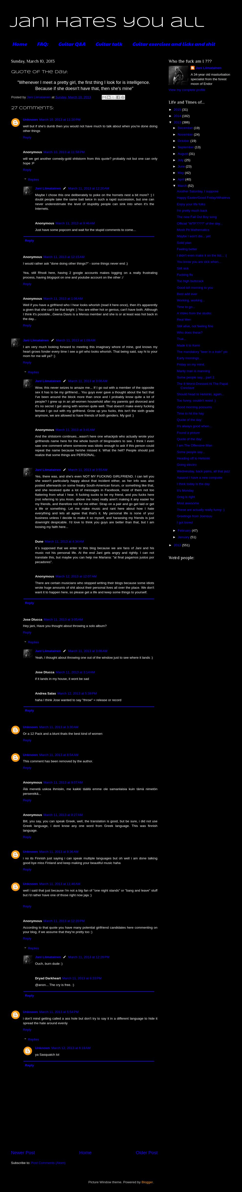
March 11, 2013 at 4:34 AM (64, 541)
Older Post (147, 1152)
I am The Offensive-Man (194, 445)
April (181, 179)
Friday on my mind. (191, 364)
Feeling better (187, 249)
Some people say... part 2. (196, 377)
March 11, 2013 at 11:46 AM (59, 884)
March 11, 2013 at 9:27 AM (63, 815)
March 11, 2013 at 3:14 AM (75, 672)
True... (182, 339)
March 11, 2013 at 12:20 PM (64, 921)
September (186, 147)
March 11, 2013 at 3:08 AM (87, 651)
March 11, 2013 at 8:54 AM (58, 755)
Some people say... (191, 452)
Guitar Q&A (71, 43)
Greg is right (186, 497)
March (183, 186)
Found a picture (188, 433)
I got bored (185, 522)
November (186, 134)
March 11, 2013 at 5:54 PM (59, 1012)
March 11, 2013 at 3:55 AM (87, 470)
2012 (178, 545)
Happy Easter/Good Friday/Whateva (203, 197)
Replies (33, 179)
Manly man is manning (193, 371)
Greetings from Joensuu (194, 516)
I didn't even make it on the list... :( (202, 255)
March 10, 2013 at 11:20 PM (59, 119)
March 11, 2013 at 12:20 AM (88, 188)
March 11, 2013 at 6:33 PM (82, 978)
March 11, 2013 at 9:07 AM (63, 782)
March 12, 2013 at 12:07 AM (76, 576)
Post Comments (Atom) (48, 1163)
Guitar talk (108, 43)
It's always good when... (194, 426)
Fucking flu (185, 275)
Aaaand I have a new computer (200, 477)
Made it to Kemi (188, 345)
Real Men (184, 319)
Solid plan (184, 243)
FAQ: (42, 43)
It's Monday (185, 490)
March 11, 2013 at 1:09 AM (75, 340)
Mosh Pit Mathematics (193, 230)
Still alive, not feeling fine (195, 326)
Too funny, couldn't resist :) (196, 400)
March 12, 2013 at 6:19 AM (70, 1048)
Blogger (147, 1182)
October (184, 141)
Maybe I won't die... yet (194, 236)
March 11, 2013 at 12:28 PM (88, 957)
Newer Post (23, 1152)
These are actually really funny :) (201, 510)
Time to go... (186, 307)
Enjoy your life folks (191, 204)
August (183, 154)
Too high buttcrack (190, 281)
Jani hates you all (107, 23)
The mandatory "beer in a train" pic (202, 352)
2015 (178, 109)
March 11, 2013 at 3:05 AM (63, 619)
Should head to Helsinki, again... (200, 394)
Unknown (30, 119)
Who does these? (190, 332)
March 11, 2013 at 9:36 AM (58, 852)
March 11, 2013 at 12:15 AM (64, 257)
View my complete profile (187, 90)
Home (19, 43)
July (181, 160)
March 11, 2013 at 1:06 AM (63, 298)
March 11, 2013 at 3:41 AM (75, 430)
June (182, 166)
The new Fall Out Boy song (197, 217)
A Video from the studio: (194, 313)
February (185, 530)
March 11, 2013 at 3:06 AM (87, 381)
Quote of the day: (189, 420)
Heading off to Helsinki (193, 458)
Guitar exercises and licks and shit (173, 43)
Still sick (183, 268)
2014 (178, 116)
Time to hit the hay (190, 413)
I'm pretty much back (192, 210)
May (181, 173)
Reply (27, 137)
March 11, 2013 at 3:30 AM (58, 727)
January (184, 537)
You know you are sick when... (199, 262)
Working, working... (191, 300)
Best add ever (187, 294)
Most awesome (188, 503)
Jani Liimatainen (48, 188)
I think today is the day (193, 484)
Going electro (187, 465)
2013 (178, 122)
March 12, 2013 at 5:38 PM (77, 693)
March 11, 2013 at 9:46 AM (75, 223)
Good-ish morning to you (195, 287)
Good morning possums (194, 407)
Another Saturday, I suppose (198, 191)
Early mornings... (189, 358)
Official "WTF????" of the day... (200, 223)
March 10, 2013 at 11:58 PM (64, 152)
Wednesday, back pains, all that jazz (203, 471)
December (186, 128)
